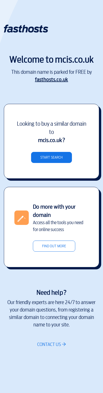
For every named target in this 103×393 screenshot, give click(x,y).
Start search (51, 157)
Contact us (49, 344)
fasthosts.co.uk (51, 79)
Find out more (54, 246)
